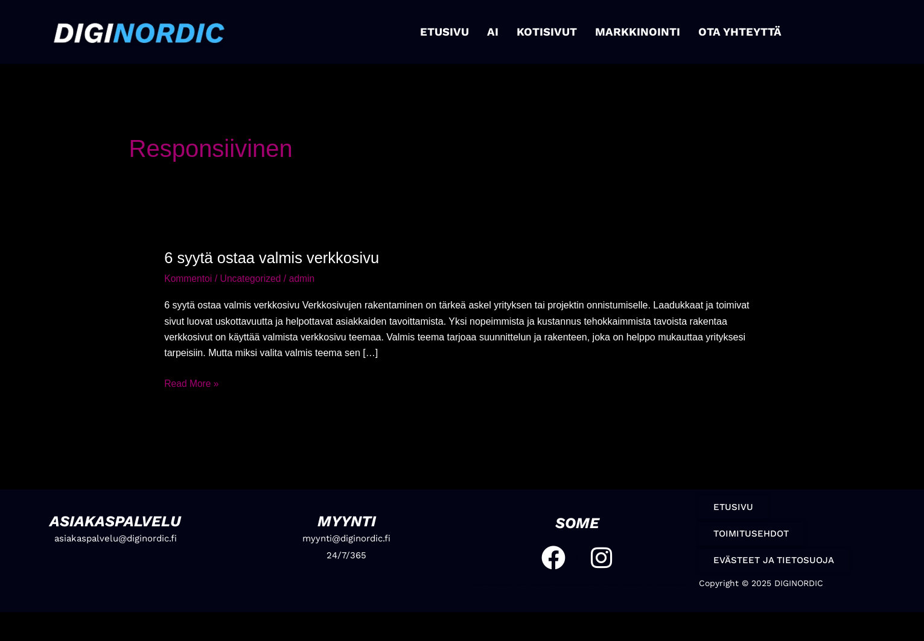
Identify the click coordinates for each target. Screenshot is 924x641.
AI (496, 31)
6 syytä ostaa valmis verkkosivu (274, 258)
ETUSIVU (449, 31)
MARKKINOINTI (636, 31)
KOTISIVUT (549, 31)
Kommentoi (188, 278)
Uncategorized (252, 278)
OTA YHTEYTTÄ (735, 31)
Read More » (192, 381)
